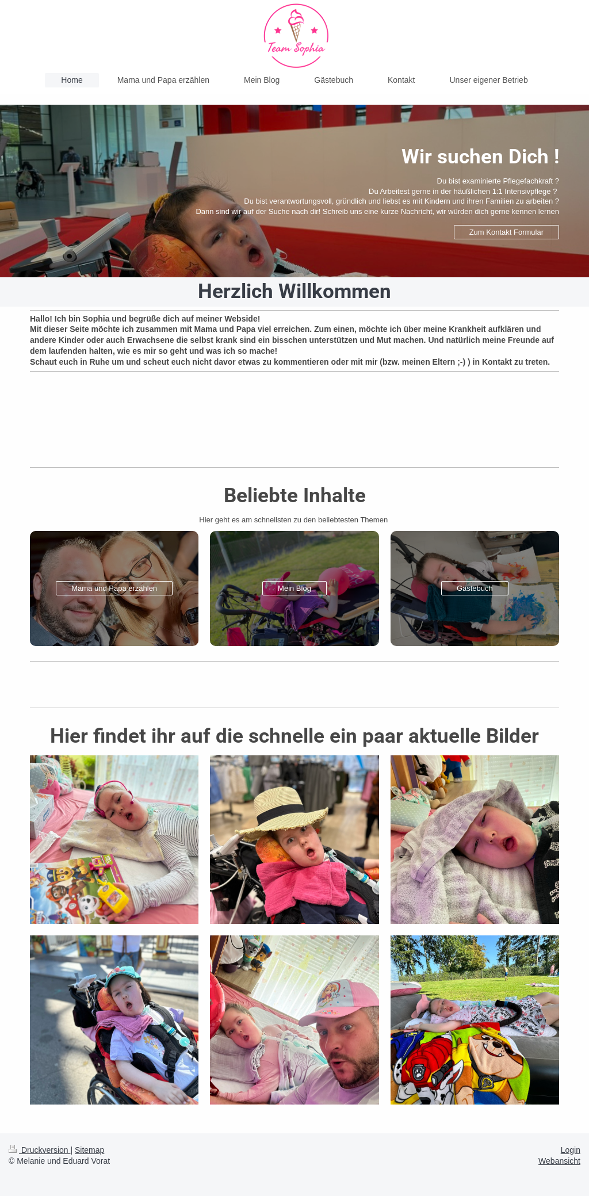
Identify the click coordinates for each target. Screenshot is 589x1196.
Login (570, 1150)
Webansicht (559, 1161)
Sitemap (89, 1150)
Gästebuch (475, 588)
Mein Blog (294, 588)
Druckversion (39, 1150)
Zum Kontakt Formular (506, 232)
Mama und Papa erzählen (114, 588)
